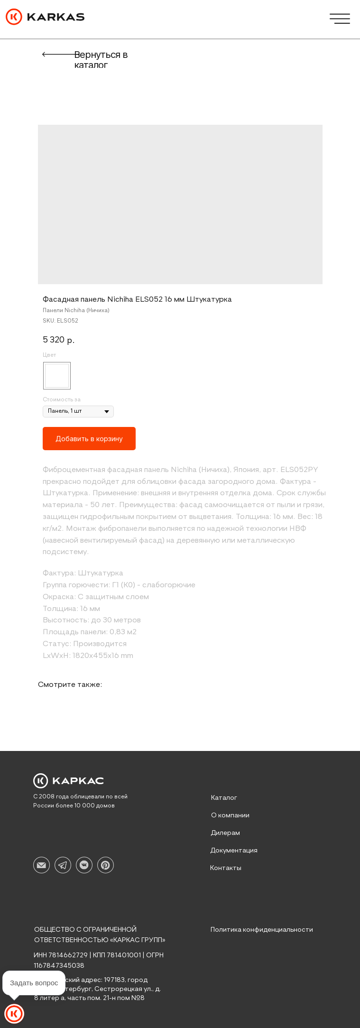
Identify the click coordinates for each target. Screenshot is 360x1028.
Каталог (224, 798)
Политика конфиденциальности (262, 929)
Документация (234, 850)
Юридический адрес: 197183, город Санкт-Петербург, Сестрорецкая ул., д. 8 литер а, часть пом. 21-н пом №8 (97, 989)
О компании (230, 815)
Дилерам (225, 833)
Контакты (225, 868)
